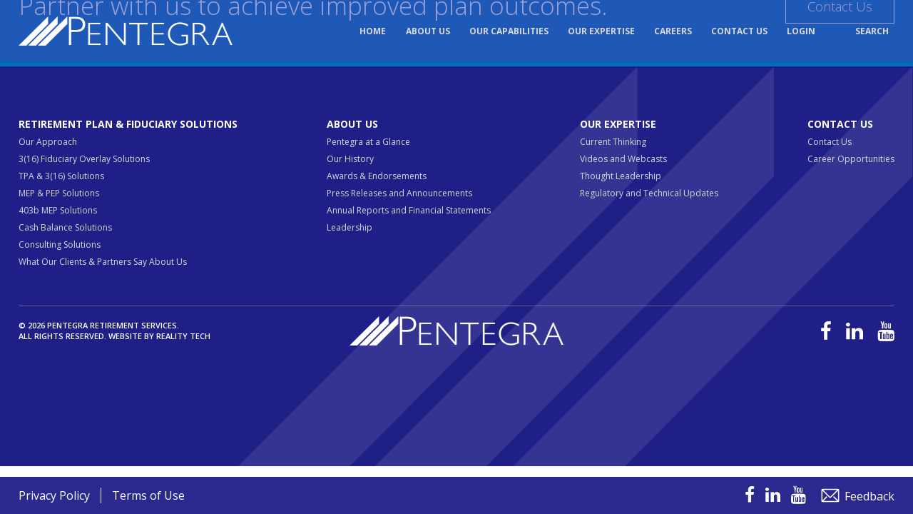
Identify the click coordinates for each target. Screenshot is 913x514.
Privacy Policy (54, 495)
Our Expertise (601, 31)
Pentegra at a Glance (368, 142)
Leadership (349, 227)
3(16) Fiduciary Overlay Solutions (84, 159)
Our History (350, 159)
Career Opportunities (850, 159)
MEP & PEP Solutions (59, 193)
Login (801, 31)
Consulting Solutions (60, 244)
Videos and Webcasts (623, 159)
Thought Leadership (620, 176)
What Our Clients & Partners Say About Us (103, 262)
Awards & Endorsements (377, 176)
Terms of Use (148, 495)
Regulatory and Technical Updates (649, 193)
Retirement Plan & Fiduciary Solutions (128, 124)
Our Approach (48, 142)
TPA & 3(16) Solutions (61, 176)
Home (372, 31)
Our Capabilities (509, 31)
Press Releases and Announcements (399, 193)
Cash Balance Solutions (65, 227)
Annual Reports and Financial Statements (409, 210)
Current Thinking (613, 142)
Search (872, 31)
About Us (428, 31)
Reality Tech (183, 336)
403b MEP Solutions (58, 210)
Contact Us (739, 31)
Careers (673, 31)
